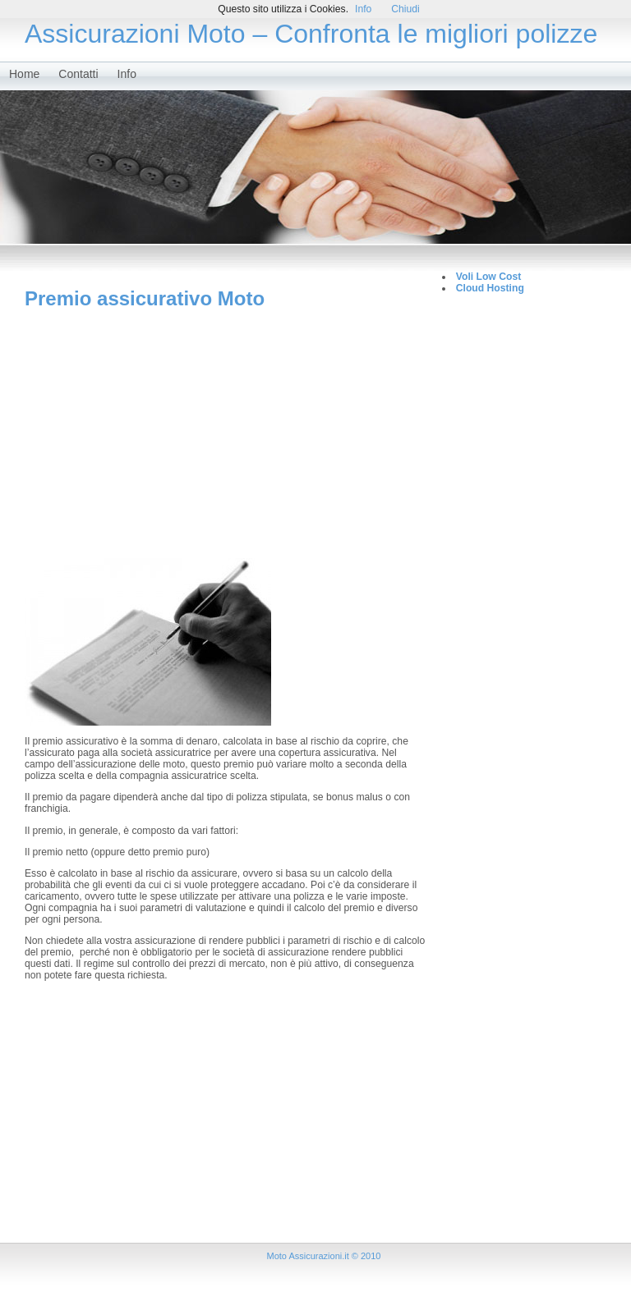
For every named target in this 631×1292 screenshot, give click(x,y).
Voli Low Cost (488, 276)
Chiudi (405, 9)
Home (24, 73)
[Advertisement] (225, 433)
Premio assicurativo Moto (145, 298)
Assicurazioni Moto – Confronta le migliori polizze (311, 33)
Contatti (78, 73)
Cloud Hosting (490, 288)
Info (126, 73)
